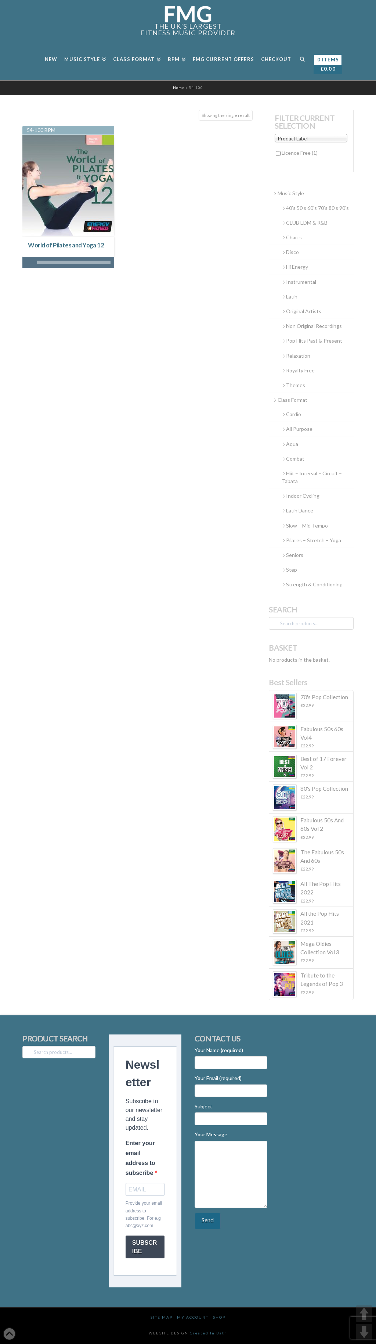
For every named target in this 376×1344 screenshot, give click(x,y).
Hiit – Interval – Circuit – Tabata (312, 477)
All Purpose (297, 429)
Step (289, 569)
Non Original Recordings (312, 326)
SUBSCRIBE (144, 1247)
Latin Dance (297, 510)
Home (179, 87)
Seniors (292, 555)
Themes (293, 385)
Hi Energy (295, 267)
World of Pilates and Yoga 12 (66, 245)
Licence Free (300, 153)
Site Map (162, 1317)
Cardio (291, 414)
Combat (293, 458)
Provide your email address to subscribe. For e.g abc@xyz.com (144, 1214)
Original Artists (301, 311)
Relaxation (296, 356)
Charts (292, 237)
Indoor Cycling (300, 496)
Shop (219, 1317)
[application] (68, 262)
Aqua (290, 444)
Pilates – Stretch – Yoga (311, 540)
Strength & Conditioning (312, 584)
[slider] (74, 262)
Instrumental (299, 282)
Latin (289, 296)
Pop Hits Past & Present (312, 340)
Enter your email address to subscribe (140, 1158)
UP (364, 1313)
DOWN (364, 1332)
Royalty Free (298, 370)
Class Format (290, 400)
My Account (193, 1317)
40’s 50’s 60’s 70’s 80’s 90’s (315, 208)
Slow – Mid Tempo (305, 525)
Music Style (288, 193)
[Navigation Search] (302, 61)
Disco (290, 252)
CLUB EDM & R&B (305, 222)
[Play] (27, 262)
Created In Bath (208, 1333)
